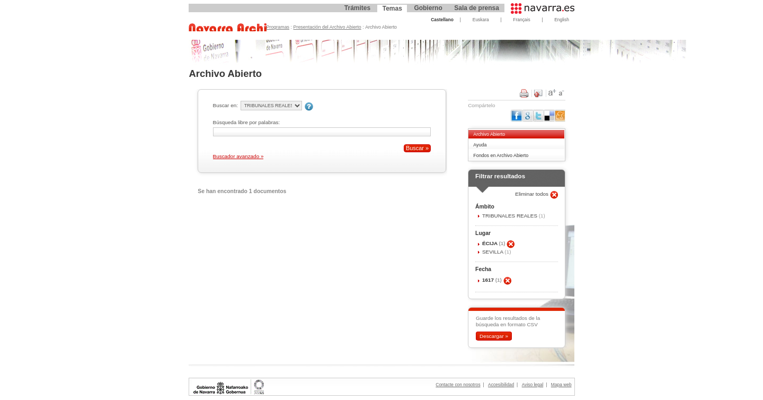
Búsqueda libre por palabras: (246, 122)
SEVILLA (493, 252)
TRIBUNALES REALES (510, 216)
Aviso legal (533, 384)
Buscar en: (225, 105)
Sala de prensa (476, 8)
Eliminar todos (532, 194)
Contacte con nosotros (458, 384)
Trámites (357, 8)
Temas (392, 8)
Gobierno (428, 8)
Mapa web (561, 384)
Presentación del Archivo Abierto (327, 27)
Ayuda (479, 144)
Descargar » (494, 336)
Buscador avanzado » (238, 156)
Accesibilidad (501, 384)
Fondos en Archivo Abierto (500, 155)
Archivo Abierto (489, 134)
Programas (278, 27)
